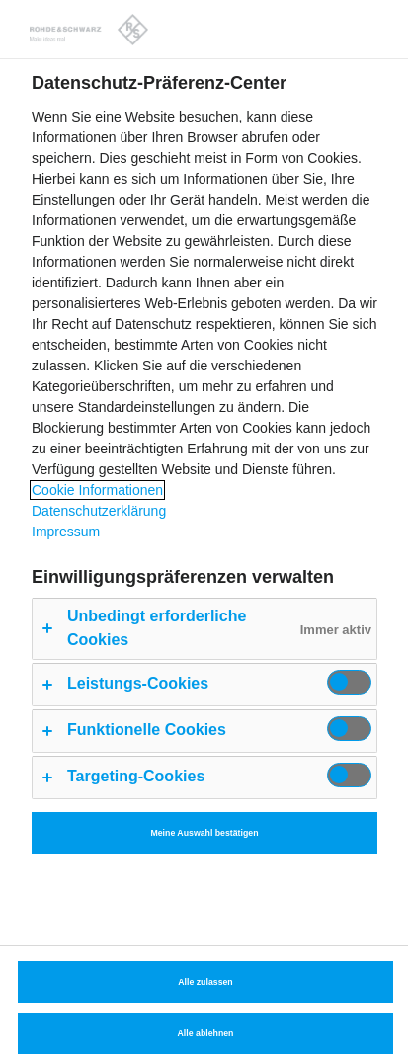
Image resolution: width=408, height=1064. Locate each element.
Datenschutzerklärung (99, 511)
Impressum (66, 531)
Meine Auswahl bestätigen (204, 833)
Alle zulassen (205, 982)
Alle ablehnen (206, 1033)
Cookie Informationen (97, 490)
